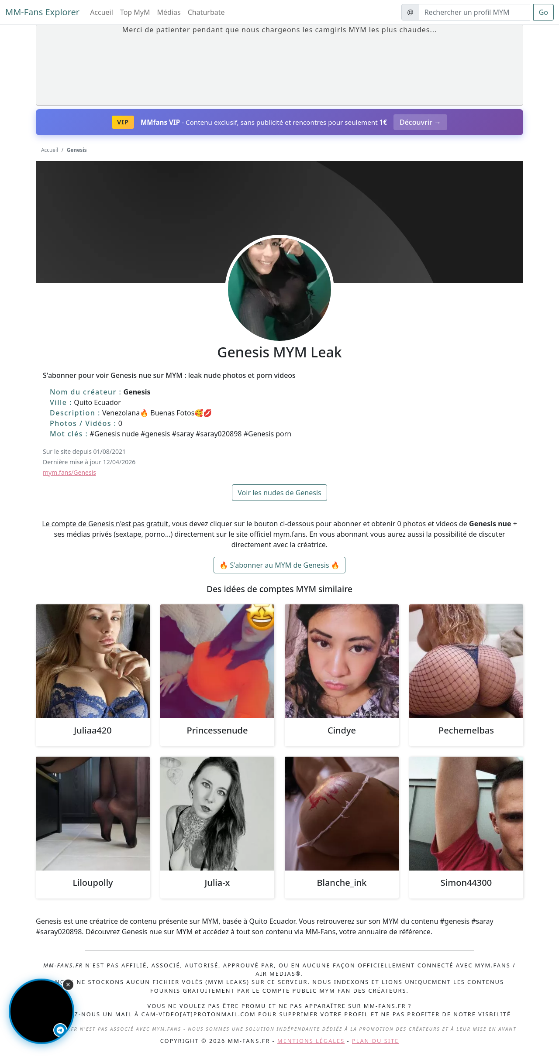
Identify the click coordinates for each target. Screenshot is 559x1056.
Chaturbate (206, 12)
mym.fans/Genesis (69, 472)
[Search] (474, 12)
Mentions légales (311, 1041)
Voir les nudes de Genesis (279, 492)
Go (543, 12)
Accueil (101, 12)
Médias (169, 12)
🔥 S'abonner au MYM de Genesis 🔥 (279, 565)
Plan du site (375, 1041)
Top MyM (135, 12)
